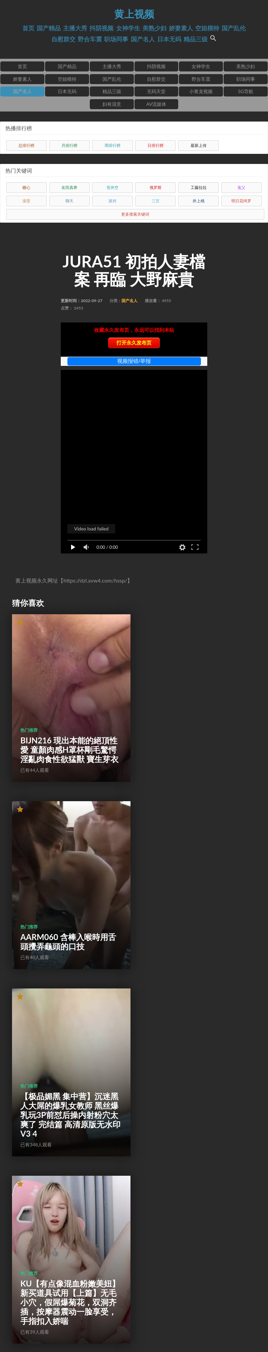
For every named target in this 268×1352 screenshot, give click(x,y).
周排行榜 (112, 145)
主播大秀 (75, 28)
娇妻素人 (181, 28)
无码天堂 (156, 91)
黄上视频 (134, 14)
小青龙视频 (201, 91)
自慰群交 (63, 39)
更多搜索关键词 (135, 214)
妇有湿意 (111, 104)
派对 (112, 200)
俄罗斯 (156, 187)
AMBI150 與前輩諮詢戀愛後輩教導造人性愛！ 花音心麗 (66, 1087)
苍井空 (112, 187)
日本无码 (169, 39)
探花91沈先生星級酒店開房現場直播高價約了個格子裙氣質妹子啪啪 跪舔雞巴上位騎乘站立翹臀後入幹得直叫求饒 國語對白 (195, 1252)
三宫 (156, 200)
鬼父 (241, 187)
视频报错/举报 (134, 361)
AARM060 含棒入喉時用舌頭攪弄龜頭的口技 (193, 741)
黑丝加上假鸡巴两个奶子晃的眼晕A (194, 1091)
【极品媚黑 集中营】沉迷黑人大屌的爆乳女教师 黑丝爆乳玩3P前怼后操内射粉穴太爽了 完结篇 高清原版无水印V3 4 (66, 902)
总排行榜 (26, 145)
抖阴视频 (101, 28)
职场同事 (116, 39)
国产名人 (143, 39)
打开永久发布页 (134, 343)
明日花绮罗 (241, 200)
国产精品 (49, 28)
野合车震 (90, 39)
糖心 (26, 187)
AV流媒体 (156, 104)
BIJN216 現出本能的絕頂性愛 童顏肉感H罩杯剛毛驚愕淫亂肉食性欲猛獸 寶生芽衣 (65, 732)
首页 (28, 28)
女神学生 (128, 28)
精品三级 (196, 39)
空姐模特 (207, 28)
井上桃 (199, 200)
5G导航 (245, 91)
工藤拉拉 (199, 187)
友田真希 (69, 187)
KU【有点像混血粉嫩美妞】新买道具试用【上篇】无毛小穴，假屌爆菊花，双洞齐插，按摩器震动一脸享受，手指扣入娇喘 (194, 898)
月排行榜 (69, 145)
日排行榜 (156, 145)
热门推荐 (29, 708)
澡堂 (26, 200)
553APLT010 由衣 (52, 1271)
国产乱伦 (234, 28)
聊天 (69, 200)
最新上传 (199, 145)
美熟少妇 (155, 28)
